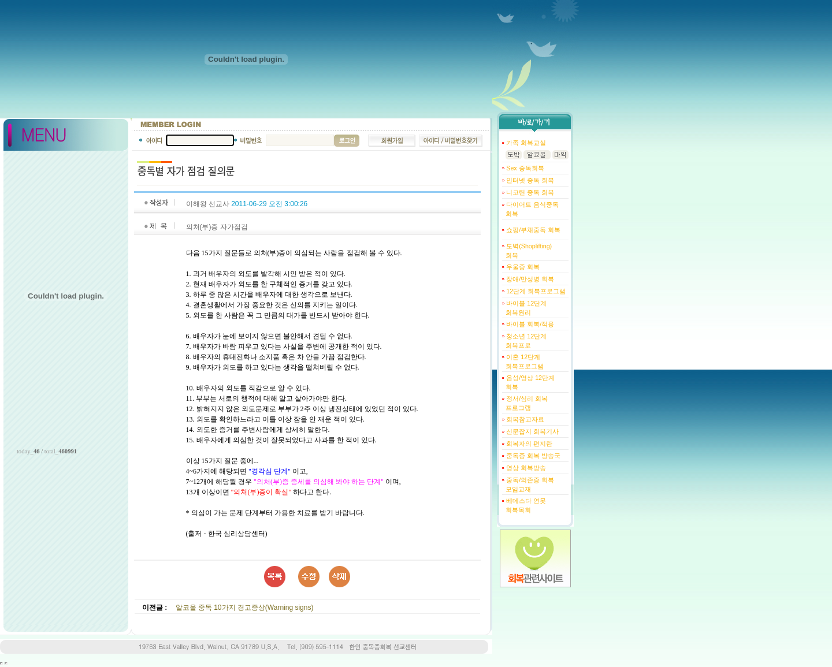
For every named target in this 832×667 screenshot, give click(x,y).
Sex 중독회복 (524, 168)
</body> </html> (6, 663)
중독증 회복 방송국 (532, 455)
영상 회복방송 (525, 467)
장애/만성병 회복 (529, 278)
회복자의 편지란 (528, 443)
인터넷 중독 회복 (529, 180)
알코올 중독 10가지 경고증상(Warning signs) (245, 607)
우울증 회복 (522, 266)
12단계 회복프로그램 (535, 291)
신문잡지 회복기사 (531, 431)
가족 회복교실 (525, 142)
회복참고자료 (524, 419)
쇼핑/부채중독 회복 (532, 229)
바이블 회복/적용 (529, 324)
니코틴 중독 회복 (529, 192)
